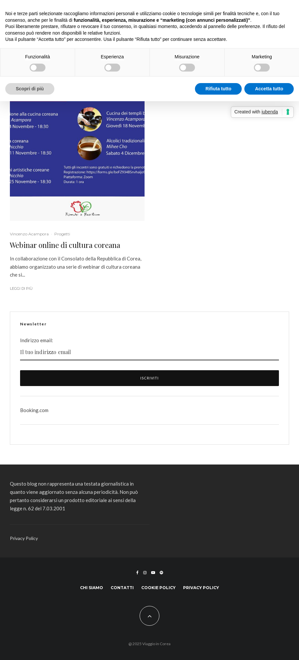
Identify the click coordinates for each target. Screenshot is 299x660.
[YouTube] (153, 573)
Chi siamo (91, 587)
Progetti (62, 233)
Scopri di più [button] (30, 88)
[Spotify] (161, 573)
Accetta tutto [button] (269, 88)
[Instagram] (145, 573)
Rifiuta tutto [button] (218, 88)
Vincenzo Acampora (29, 233)
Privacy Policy (24, 538)
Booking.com (34, 410)
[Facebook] (137, 573)
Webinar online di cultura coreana (65, 245)
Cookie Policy (158, 587)
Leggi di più (21, 288)
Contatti (122, 587)
